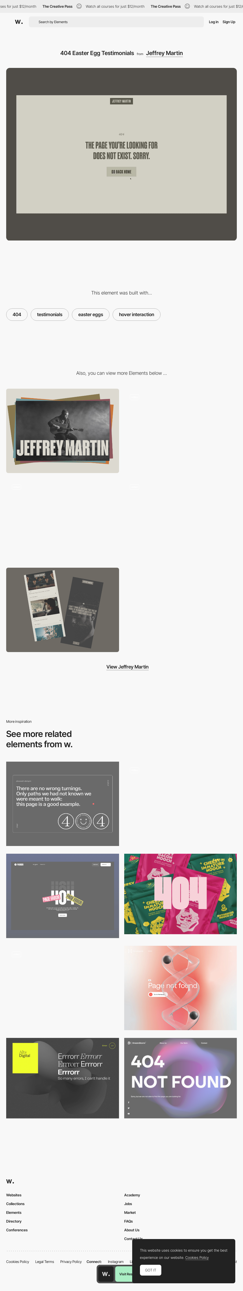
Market (130, 1212)
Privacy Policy (71, 1261)
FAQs (128, 1221)
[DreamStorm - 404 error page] (180, 1078)
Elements (13, 1212)
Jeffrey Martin (164, 53)
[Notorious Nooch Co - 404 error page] (180, 894)
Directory (14, 1221)
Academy (132, 1195)
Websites (13, 1195)
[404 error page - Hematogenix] (180, 988)
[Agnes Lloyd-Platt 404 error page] (62, 986)
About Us (131, 1230)
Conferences (17, 1230)
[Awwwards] (19, 22)
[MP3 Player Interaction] (62, 520)
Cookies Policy (17, 1261)
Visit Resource (130, 1274)
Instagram (116, 1261)
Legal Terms (44, 1261)
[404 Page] (62, 896)
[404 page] (62, 804)
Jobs (128, 1203)
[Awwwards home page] (106, 1274)
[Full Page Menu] (180, 431)
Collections (15, 1203)
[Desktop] (62, 431)
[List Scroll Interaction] (180, 520)
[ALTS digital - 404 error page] (62, 1078)
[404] (180, 804)
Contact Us (133, 1238)
